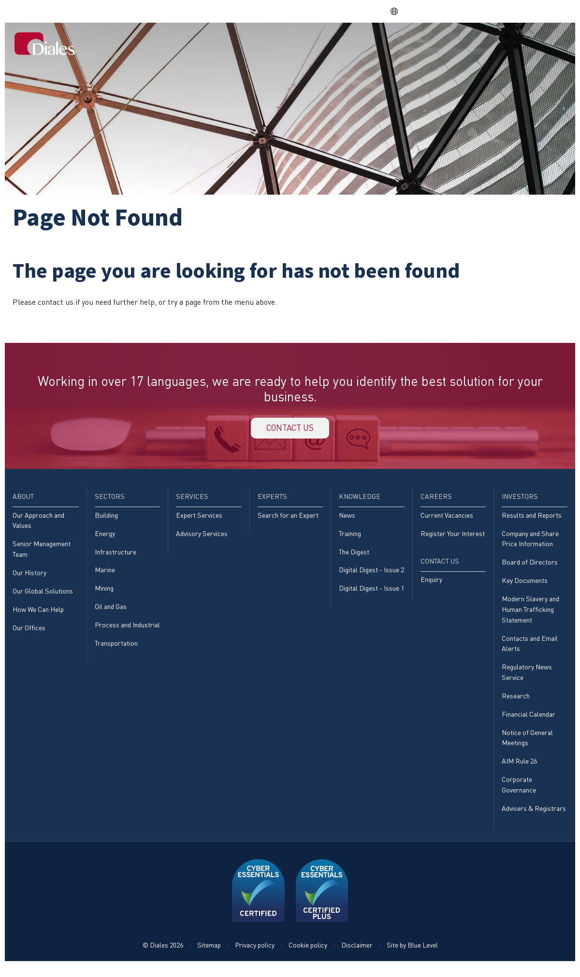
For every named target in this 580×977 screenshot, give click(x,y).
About (233, 44)
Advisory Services (202, 538)
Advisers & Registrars (534, 819)
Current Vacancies (446, 519)
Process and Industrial (127, 631)
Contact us (290, 430)
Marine (105, 575)
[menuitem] (202, 45)
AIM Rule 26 (519, 770)
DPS (434, 11)
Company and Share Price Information (530, 543)
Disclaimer (357, 956)
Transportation (116, 650)
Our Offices (29, 634)
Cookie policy (308, 956)
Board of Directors (530, 568)
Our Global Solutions (43, 597)
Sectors (269, 44)
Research (516, 704)
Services (311, 44)
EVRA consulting (478, 11)
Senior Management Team (42, 554)
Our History (29, 578)
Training (350, 538)
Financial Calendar (528, 723)
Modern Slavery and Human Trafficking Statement (530, 616)
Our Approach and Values (38, 524)
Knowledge (398, 44)
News (347, 519)
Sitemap (209, 956)
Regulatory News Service (527, 679)
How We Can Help (38, 615)
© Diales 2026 (163, 956)
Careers (445, 44)
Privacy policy (255, 956)
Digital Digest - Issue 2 (371, 575)
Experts (352, 44)
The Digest (354, 556)
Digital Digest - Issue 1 (371, 594)
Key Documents (525, 586)
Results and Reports (532, 519)
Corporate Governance (519, 794)
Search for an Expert (288, 519)
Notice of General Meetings (527, 746)
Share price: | (329, 11)
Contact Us (540, 44)
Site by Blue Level (412, 956)
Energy (105, 538)
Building (106, 519)
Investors (489, 44)
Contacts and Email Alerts (530, 650)
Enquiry (431, 585)
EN (398, 11)
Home (202, 44)
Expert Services (199, 519)
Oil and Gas (111, 613)
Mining (104, 594)
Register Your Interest (452, 538)
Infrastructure (115, 556)
